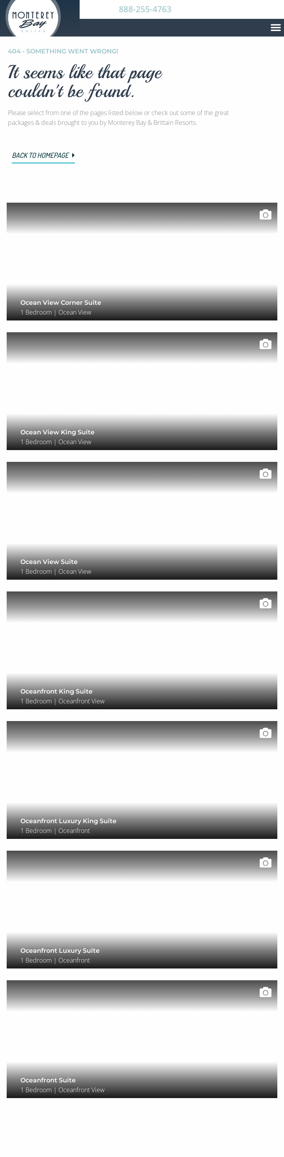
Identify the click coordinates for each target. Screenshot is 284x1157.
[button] (276, 27)
